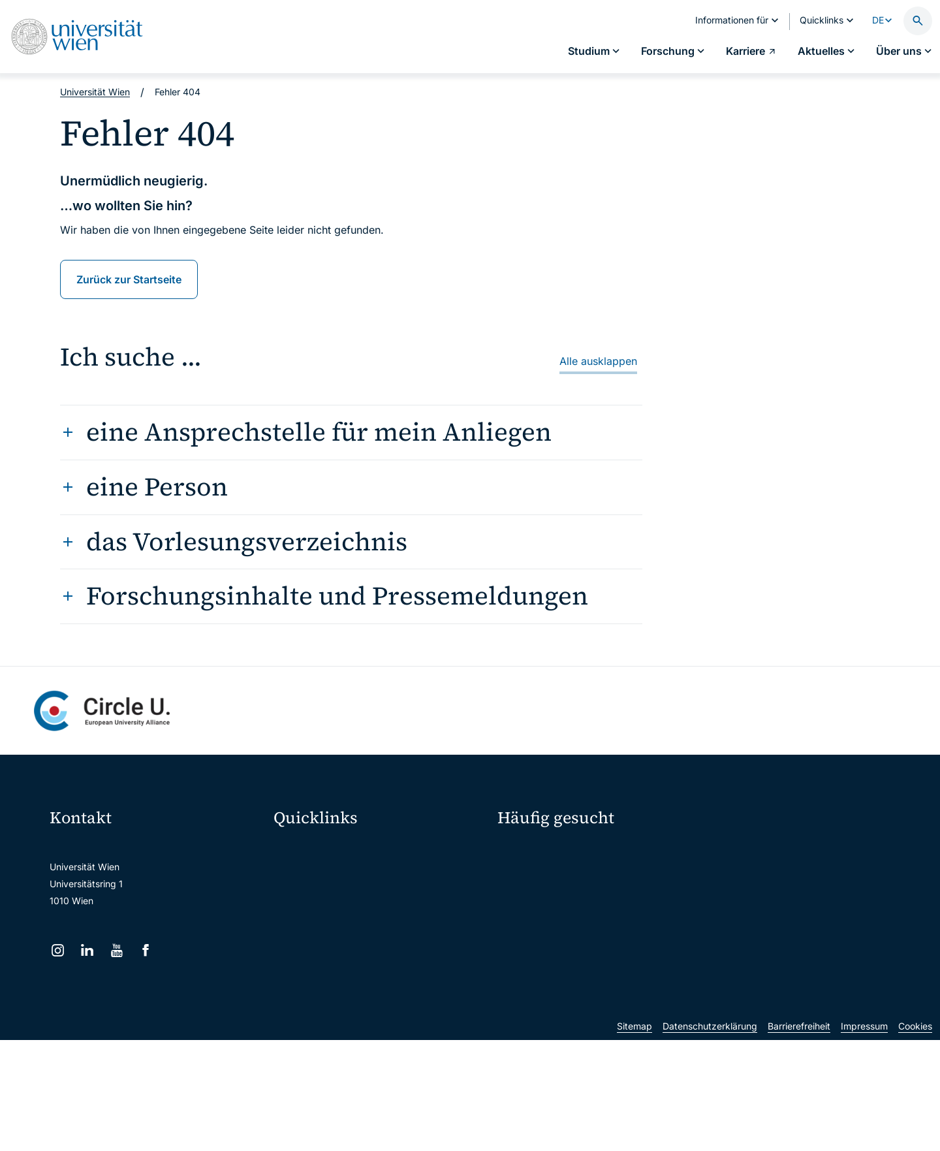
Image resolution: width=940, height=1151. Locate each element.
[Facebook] (146, 950)
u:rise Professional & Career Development (370, 1041)
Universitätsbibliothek (328, 986)
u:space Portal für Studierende (347, 904)
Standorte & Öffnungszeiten (774, 921)
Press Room (522, 898)
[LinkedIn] (87, 950)
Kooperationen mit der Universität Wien (589, 921)
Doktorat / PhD (537, 875)
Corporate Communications (773, 898)
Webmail (300, 877)
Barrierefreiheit (799, 1137)
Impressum (864, 1137)
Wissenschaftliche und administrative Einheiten (380, 1014)
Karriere (740, 875)
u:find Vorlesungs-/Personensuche (355, 932)
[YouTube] (116, 950)
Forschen (742, 853)
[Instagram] (57, 950)
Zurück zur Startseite (128, 279)
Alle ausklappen (598, 361)
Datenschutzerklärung (710, 1137)
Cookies (915, 1137)
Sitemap (634, 1137)
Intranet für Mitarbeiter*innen (344, 959)
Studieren (526, 853)
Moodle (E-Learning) (325, 849)
